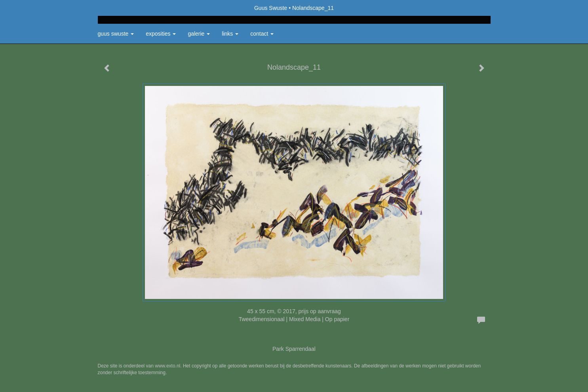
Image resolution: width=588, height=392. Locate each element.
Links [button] (230, 33)
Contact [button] (262, 33)
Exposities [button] (161, 33)
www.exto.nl (167, 366)
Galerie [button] (199, 33)
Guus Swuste (270, 8)
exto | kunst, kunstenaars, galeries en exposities (120, 8)
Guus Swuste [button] (116, 33)
